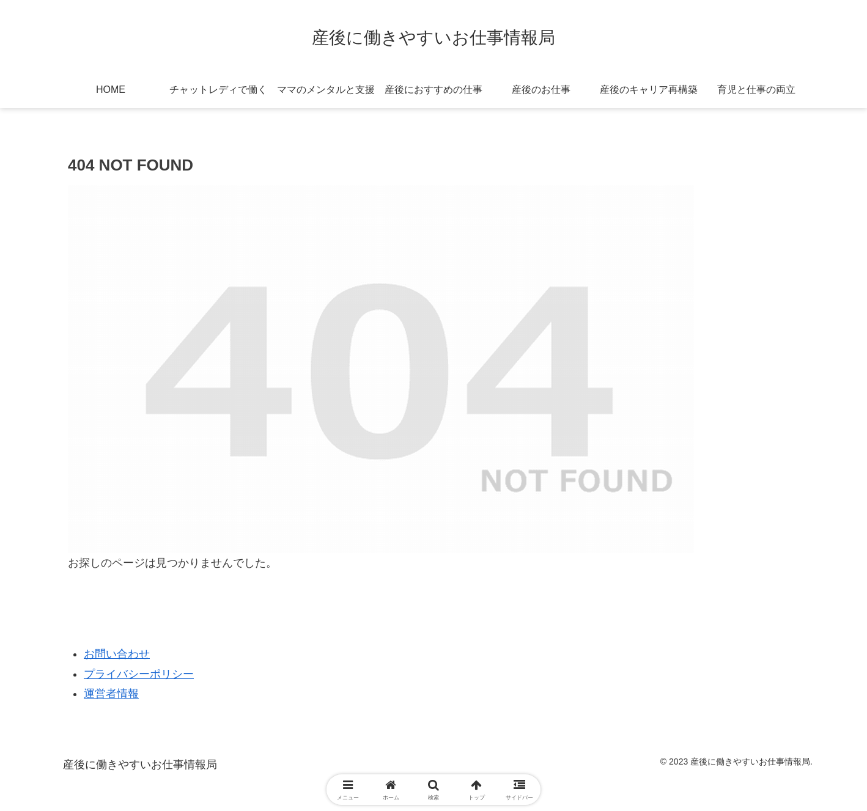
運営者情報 (111, 694)
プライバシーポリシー (139, 674)
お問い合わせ (117, 654)
